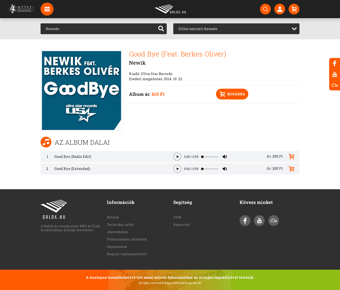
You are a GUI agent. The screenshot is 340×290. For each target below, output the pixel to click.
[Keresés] (98, 28)
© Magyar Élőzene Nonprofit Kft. (182, 283)
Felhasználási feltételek (127, 239)
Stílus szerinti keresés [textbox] (197, 28)
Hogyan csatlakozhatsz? (127, 254)
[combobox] (236, 28)
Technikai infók (120, 224)
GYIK (177, 217)
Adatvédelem (117, 232)
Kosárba (232, 94)
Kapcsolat (181, 224)
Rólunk (113, 217)
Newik (137, 62)
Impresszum (117, 246)
